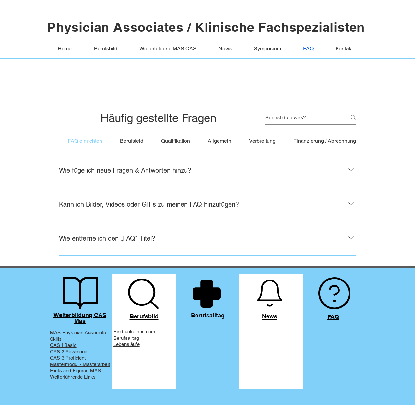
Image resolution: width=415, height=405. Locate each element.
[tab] (85, 141)
